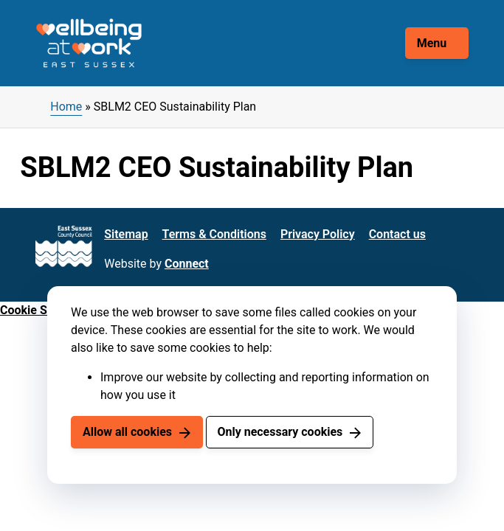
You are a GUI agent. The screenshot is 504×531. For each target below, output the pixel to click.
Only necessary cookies (279, 432)
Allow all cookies (127, 432)
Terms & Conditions (214, 234)
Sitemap (126, 234)
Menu (432, 43)
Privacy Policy (317, 234)
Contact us (397, 234)
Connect (187, 264)
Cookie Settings (42, 310)
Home (66, 107)
